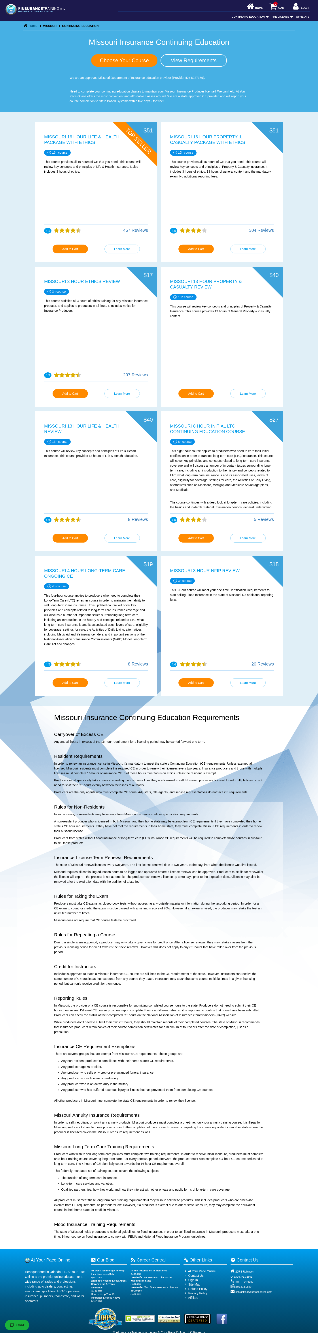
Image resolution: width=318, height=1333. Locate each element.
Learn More (122, 249)
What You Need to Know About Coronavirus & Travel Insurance (109, 1284)
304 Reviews (261, 230)
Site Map (192, 1284)
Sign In (191, 1280)
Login (300, 6)
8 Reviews (138, 519)
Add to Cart (70, 249)
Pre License (282, 16)
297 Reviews (135, 374)
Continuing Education (250, 16)
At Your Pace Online (200, 1271)
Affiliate (302, 16)
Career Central (148, 1260)
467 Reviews (135, 230)
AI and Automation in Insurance (149, 1270)
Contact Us (194, 1275)
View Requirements (194, 60)
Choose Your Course (124, 60)
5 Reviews (264, 519)
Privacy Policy (197, 1293)
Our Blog (102, 1260)
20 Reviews (263, 664)
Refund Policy (197, 1289)
